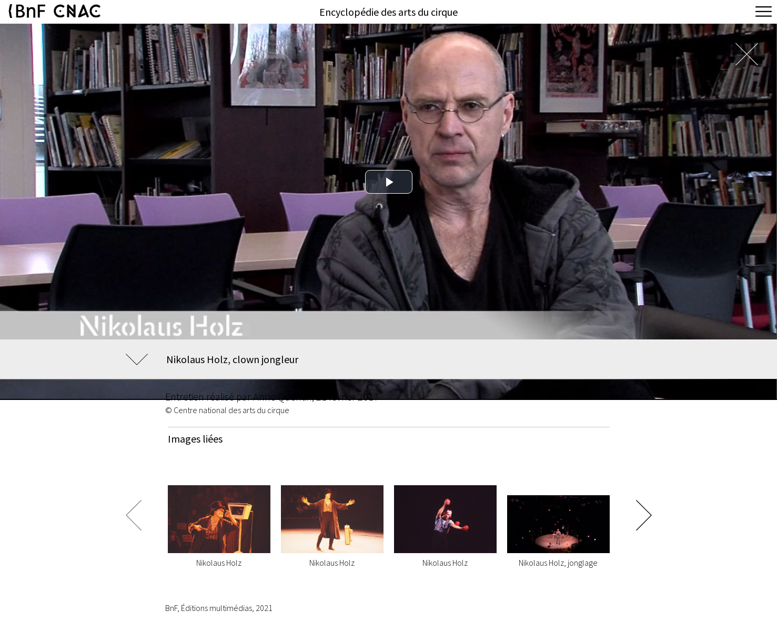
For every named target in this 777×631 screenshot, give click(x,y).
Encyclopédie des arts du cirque (388, 11)
